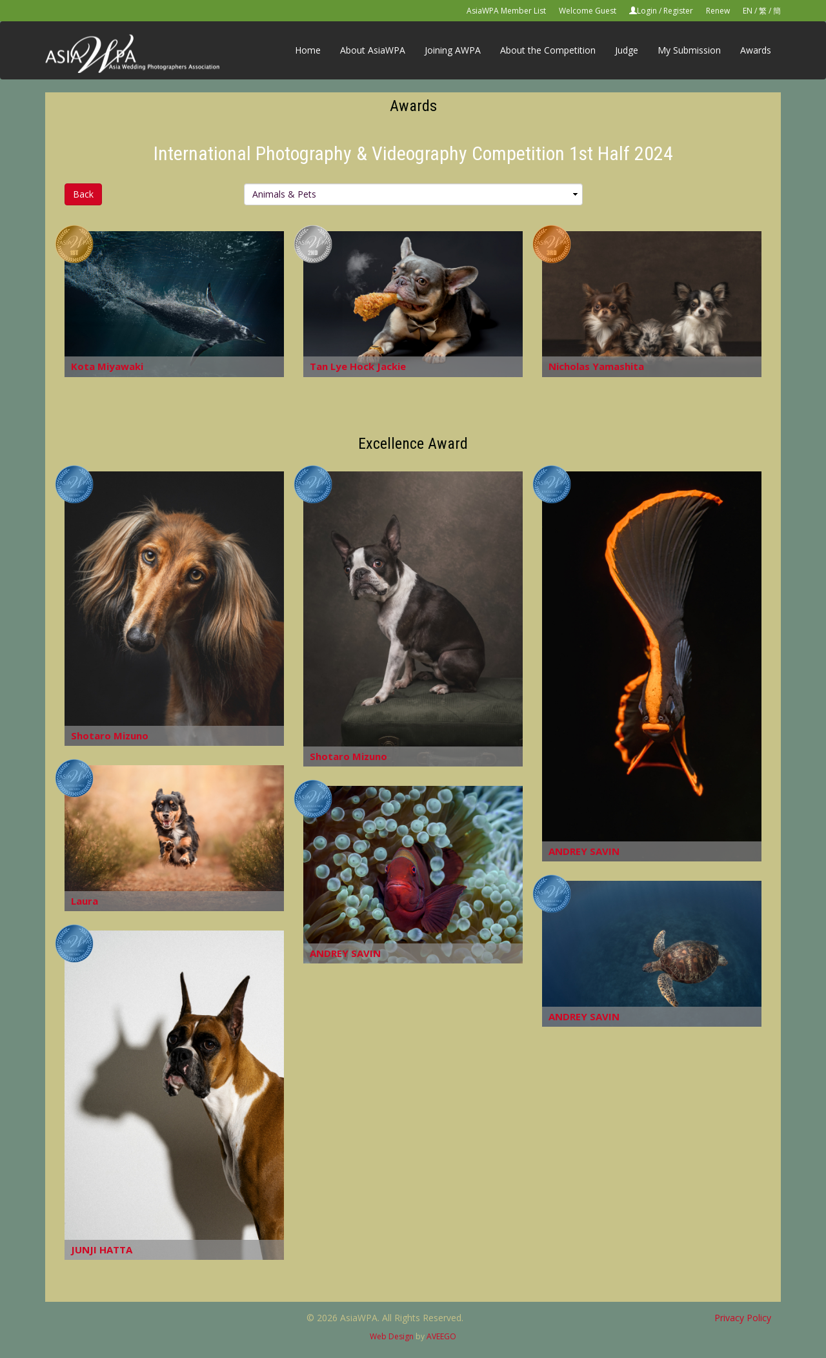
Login (647, 10)
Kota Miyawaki (107, 366)
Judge (626, 50)
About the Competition (548, 50)
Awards (755, 50)
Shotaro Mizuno (109, 735)
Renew (718, 10)
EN (747, 10)
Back (83, 194)
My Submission (689, 50)
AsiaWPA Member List (506, 10)
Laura (84, 900)
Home (308, 50)
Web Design (392, 1336)
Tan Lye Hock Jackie (358, 366)
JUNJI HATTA (101, 1249)
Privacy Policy (742, 1318)
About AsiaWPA (372, 50)
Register (678, 10)
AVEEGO (441, 1336)
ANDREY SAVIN (584, 851)
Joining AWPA (453, 50)
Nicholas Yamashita (596, 366)
